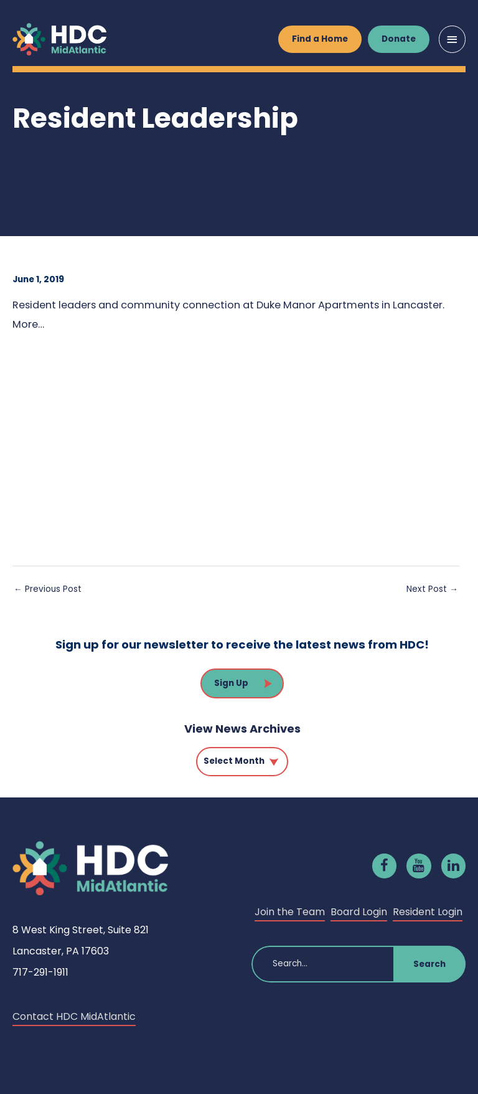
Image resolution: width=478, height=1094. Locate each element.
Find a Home (320, 39)
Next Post (432, 589)
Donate (399, 39)
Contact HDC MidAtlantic (74, 1016)
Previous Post (48, 589)
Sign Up (231, 683)
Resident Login (427, 912)
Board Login (358, 912)
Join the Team (290, 912)
